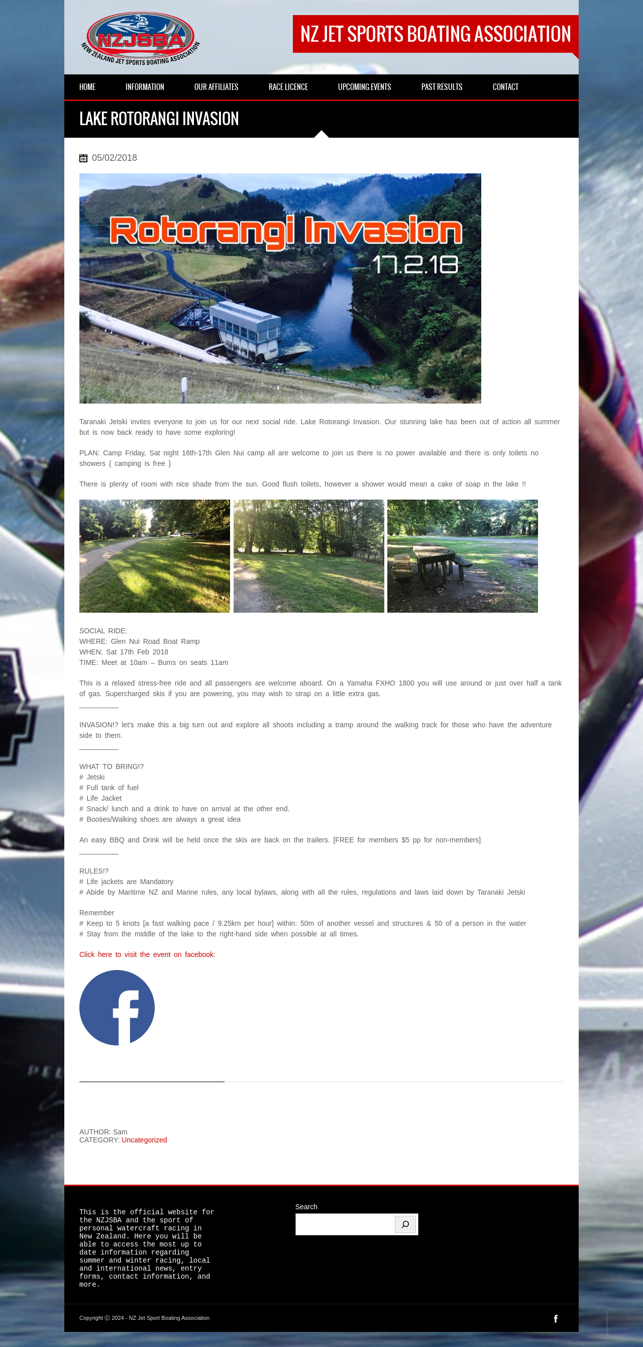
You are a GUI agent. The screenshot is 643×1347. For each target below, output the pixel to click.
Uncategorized (144, 1140)
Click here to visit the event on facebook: (147, 954)
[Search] (405, 1224)
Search (306, 1207)
